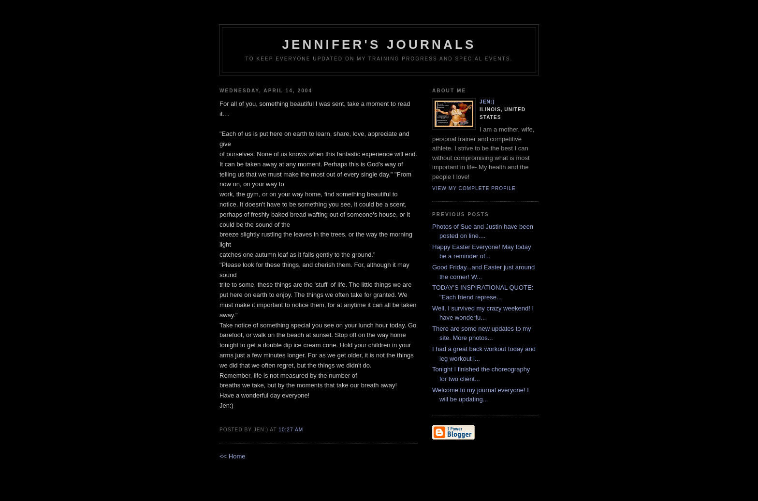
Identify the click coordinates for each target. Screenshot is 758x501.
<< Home (232, 456)
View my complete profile (474, 188)
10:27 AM (290, 429)
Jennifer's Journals (379, 44)
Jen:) (487, 101)
